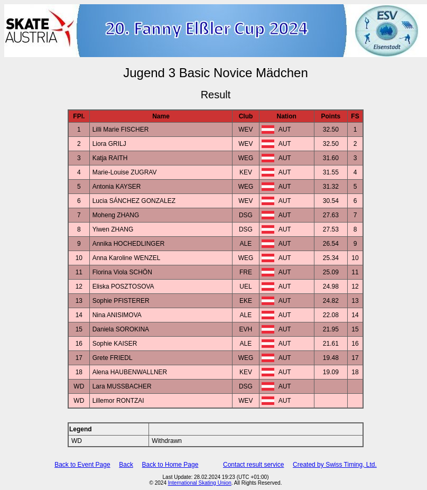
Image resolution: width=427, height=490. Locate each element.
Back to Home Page (170, 464)
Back (126, 464)
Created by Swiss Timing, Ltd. (335, 464)
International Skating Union (199, 483)
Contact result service (253, 464)
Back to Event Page (82, 464)
